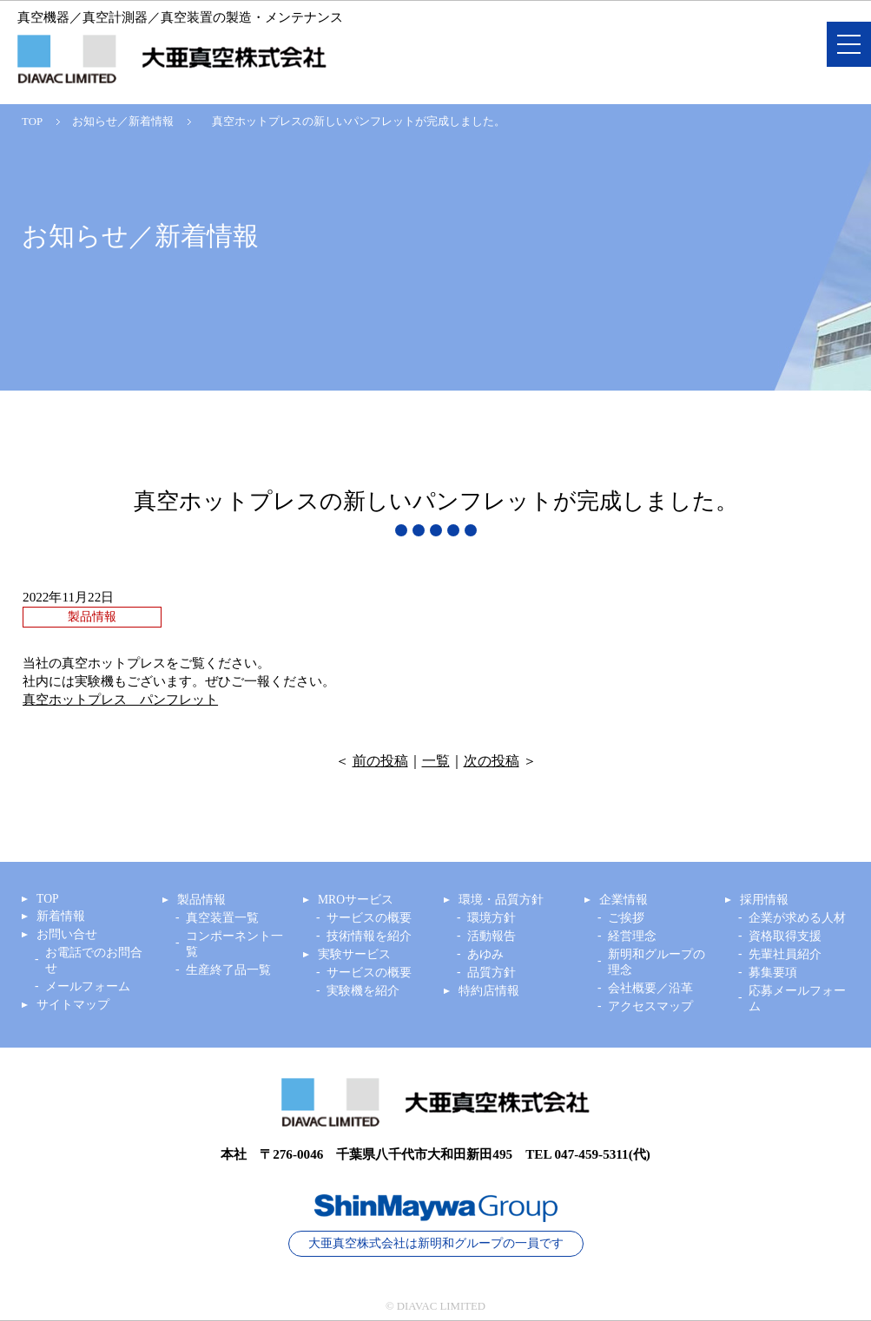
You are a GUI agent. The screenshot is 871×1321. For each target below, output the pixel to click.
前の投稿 (380, 760)
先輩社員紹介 (785, 954)
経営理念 (632, 936)
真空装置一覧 (222, 917)
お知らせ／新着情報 (123, 121)
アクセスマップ (650, 1006)
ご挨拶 (626, 917)
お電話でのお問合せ (93, 960)
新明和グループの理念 (656, 962)
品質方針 (491, 972)
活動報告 (491, 936)
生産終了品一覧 (228, 969)
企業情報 (623, 899)
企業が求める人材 (797, 917)
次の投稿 (491, 760)
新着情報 (60, 916)
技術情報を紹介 (369, 936)
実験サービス (354, 954)
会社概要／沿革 (650, 988)
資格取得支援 (785, 936)
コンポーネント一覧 (234, 944)
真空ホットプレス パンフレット (120, 699)
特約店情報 (489, 990)
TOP (32, 121)
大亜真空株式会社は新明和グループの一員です (436, 1243)
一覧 (436, 760)
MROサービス (355, 899)
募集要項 (773, 972)
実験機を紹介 (363, 990)
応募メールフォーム (797, 998)
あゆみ (485, 954)
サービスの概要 (369, 917)
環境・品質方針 (501, 899)
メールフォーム (87, 986)
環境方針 (491, 917)
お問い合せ (66, 934)
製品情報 (201, 899)
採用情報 (764, 899)
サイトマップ (72, 1004)
